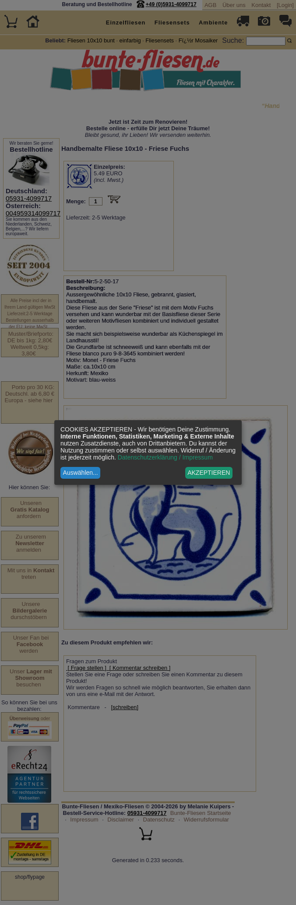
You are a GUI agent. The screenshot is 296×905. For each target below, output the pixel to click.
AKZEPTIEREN (208, 472)
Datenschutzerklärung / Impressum (165, 457)
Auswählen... (80, 472)
